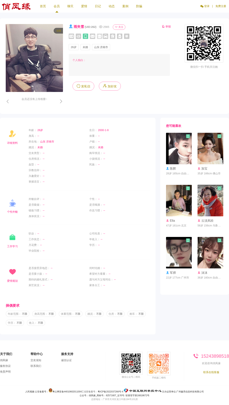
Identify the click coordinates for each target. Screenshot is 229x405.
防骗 (139, 6)
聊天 (70, 6)
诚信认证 (66, 360)
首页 (43, 6)
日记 (98, 6)
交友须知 (36, 360)
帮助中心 (37, 354)
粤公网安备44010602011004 (67, 391)
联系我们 (36, 365)
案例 (125, 6)
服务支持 (67, 354)
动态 (112, 6)
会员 (57, 9)
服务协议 (5, 365)
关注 (119, 27)
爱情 (84, 6)
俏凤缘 (4, 360)
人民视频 (29, 391)
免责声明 (5, 371)
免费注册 (220, 6)
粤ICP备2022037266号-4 (110, 391)
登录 (205, 6)
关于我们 (6, 354)
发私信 (83, 86)
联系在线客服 (211, 372)
